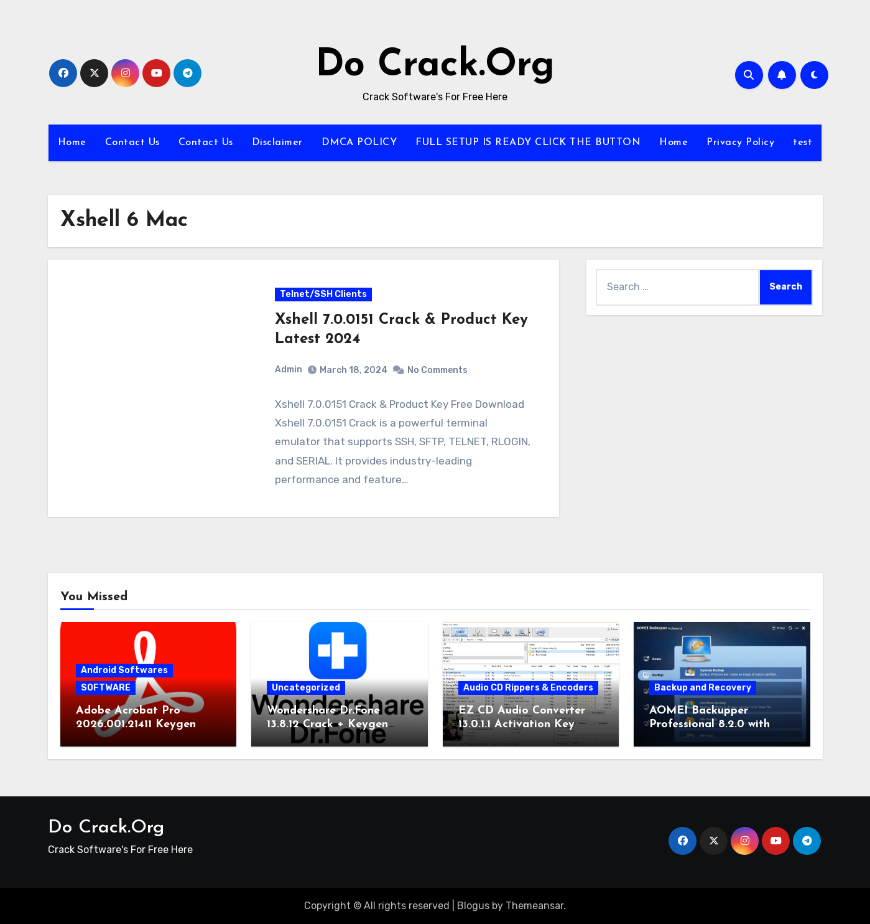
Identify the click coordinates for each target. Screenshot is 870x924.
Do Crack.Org (435, 66)
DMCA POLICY (359, 143)
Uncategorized (306, 687)
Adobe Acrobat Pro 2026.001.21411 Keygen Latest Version (136, 724)
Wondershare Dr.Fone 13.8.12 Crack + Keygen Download (327, 724)
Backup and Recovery (702, 687)
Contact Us (132, 143)
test (802, 143)
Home (72, 143)
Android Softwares (124, 670)
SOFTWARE (106, 687)
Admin (288, 370)
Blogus (473, 906)
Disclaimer (277, 143)
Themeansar (534, 906)
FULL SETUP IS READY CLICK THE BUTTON (528, 143)
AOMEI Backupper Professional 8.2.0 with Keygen (709, 724)
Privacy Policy (740, 143)
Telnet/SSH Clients (323, 294)
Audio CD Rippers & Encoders (528, 687)
